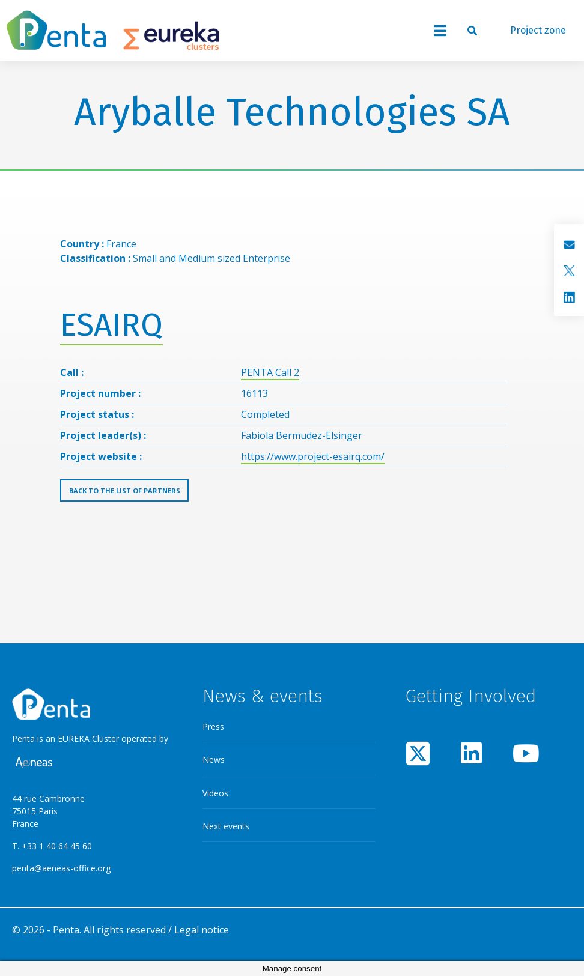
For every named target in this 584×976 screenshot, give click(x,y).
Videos (215, 793)
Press (213, 726)
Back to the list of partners (124, 490)
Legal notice (201, 929)
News (213, 759)
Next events (225, 826)
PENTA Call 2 (270, 372)
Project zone (538, 30)
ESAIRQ (111, 325)
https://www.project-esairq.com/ (313, 456)
